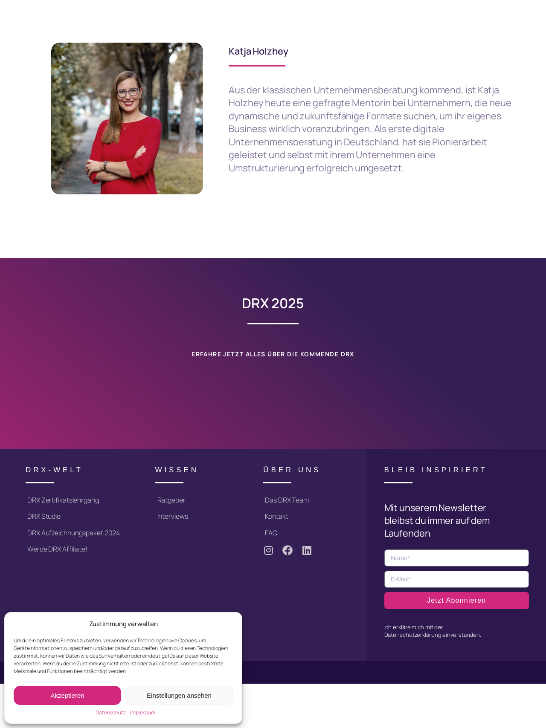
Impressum (142, 712)
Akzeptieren (67, 695)
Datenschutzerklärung (412, 634)
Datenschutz (111, 712)
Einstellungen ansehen (179, 695)
